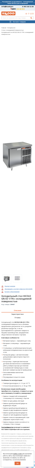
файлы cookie (17, 454)
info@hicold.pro (7, 7)
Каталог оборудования (12, 292)
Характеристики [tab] (17, 314)
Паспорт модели (10, 286)
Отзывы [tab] (17, 317)
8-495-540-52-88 (28, 7)
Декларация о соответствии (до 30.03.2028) (18, 289)
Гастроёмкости (7, 427)
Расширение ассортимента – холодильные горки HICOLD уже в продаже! (17, 2)
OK (17, 463)
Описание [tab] (17, 310)
